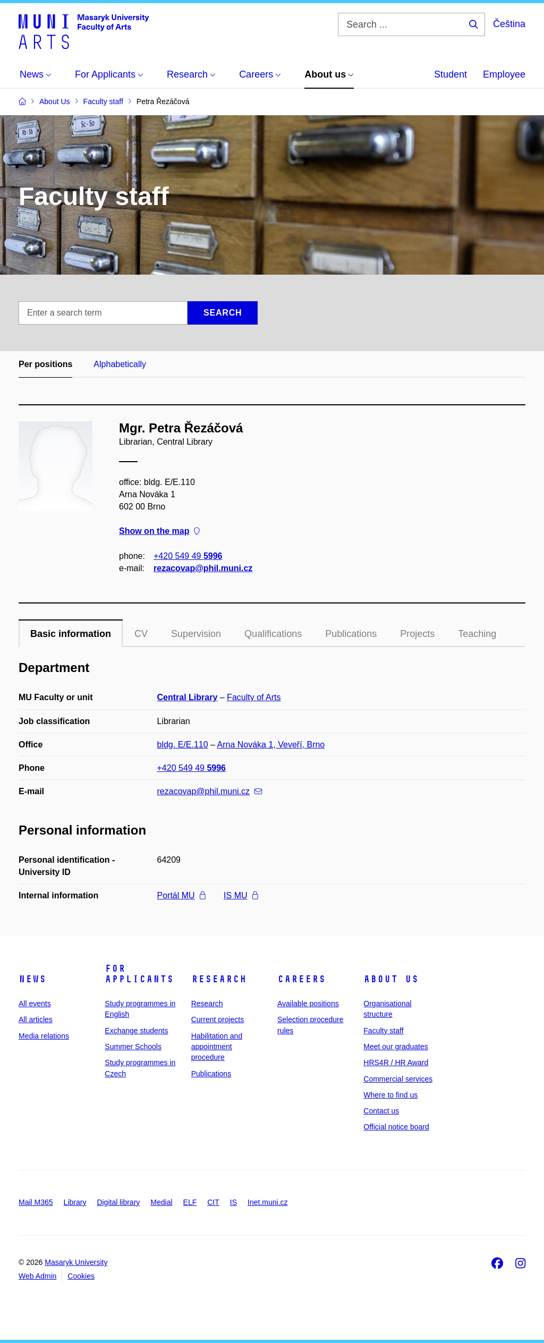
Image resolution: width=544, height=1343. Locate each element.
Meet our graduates (395, 1046)
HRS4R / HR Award (395, 1062)
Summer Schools (133, 1046)
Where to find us (390, 1095)
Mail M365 (36, 1202)
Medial (161, 1202)
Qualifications (273, 633)
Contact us (381, 1111)
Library (75, 1202)
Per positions (45, 364)
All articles (36, 1019)
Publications (351, 633)
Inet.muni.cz (267, 1202)
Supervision (196, 633)
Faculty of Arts (253, 697)
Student (450, 74)
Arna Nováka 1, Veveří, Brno (271, 744)
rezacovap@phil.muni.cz (203, 568)
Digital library (118, 1202)
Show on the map (159, 531)
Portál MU (181, 895)
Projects (417, 633)
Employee (504, 74)
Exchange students (136, 1030)
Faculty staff (383, 1030)
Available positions (308, 1003)
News (32, 979)
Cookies (81, 1276)
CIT (213, 1202)
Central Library (187, 697)
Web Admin (37, 1276)
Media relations (44, 1036)
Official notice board (396, 1127)
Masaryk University (76, 1262)
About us (391, 979)
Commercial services (397, 1079)
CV (141, 633)
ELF (190, 1202)
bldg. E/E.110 (182, 744)
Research (218, 979)
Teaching (477, 633)
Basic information (70, 633)
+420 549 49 (188, 555)
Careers (301, 979)
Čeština (509, 24)
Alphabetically (120, 364)
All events (35, 1003)
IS (233, 1202)
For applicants (139, 974)
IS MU (241, 895)
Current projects (217, 1019)
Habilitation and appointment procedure (217, 1047)
